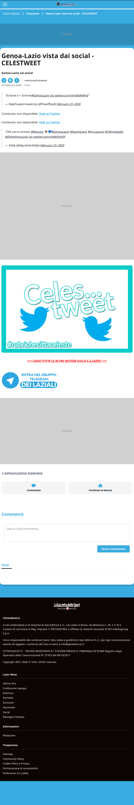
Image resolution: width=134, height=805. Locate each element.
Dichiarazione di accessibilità (20, 768)
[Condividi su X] (16, 80)
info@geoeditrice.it (72, 644)
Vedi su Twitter (49, 114)
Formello (8, 697)
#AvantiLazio (78, 132)
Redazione (9, 735)
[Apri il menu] (5, 4)
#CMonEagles (114, 132)
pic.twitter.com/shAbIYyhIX (47, 137)
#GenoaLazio (40, 95)
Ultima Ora (9, 683)
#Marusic (37, 132)
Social (6, 712)
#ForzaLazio (96, 132)
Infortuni (8, 693)
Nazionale (9, 707)
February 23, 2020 (69, 104)
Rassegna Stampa (13, 716)
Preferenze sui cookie (15, 773)
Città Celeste (11, 14)
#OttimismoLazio (16, 137)
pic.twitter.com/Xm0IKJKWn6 (69, 95)
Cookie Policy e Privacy (16, 763)
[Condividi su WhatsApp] (3, 80)
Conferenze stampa (14, 688)
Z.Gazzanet (32, 13)
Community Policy (13, 758)
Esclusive (8, 702)
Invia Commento (113, 549)
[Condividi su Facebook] (10, 80)
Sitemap (8, 754)
